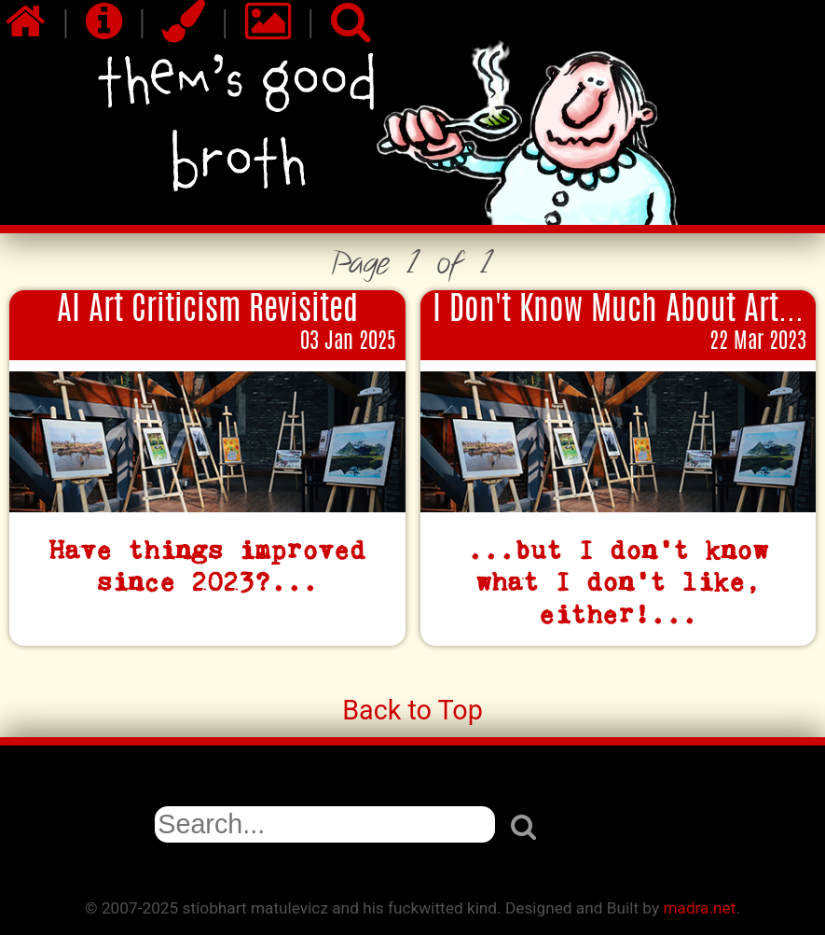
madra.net (699, 908)
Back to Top (412, 710)
